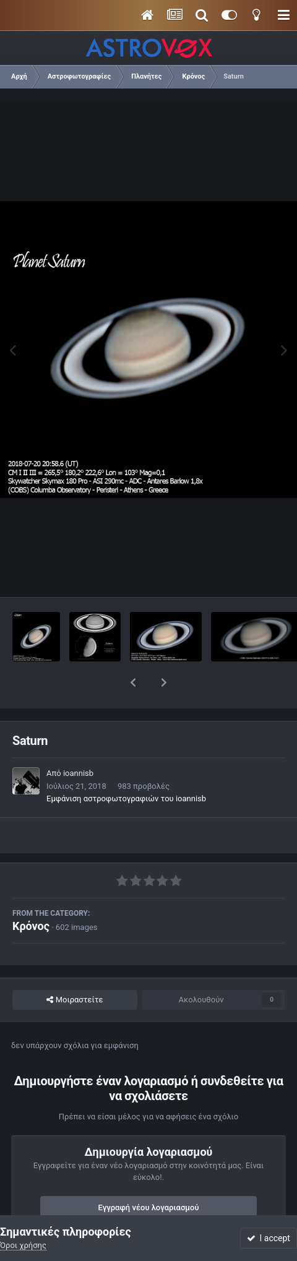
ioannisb (78, 741)
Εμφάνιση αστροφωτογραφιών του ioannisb (126, 766)
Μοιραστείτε (74, 967)
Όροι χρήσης (23, 1245)
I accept (268, 1238)
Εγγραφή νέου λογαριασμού (148, 1175)
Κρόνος (31, 893)
